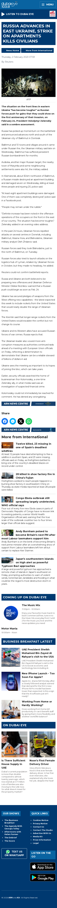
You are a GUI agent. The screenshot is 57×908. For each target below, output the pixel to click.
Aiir (18, 897)
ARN (10, 897)
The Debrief (10, 837)
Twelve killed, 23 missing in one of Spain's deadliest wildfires (26, 448)
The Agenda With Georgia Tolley (13, 827)
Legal (36, 843)
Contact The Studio (43, 830)
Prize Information (42, 840)
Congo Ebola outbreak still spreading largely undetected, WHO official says (28, 502)
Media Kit (37, 836)
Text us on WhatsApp (14, 853)
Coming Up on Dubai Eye (25, 597)
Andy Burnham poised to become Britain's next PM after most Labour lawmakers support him (28, 535)
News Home (12, 50)
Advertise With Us (42, 833)
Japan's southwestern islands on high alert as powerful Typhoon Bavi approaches (27, 562)
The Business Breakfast (11, 821)
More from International (39, 50)
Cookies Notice (40, 820)
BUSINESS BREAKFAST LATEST (27, 641)
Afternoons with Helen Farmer (12, 833)
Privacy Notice (40, 823)
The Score (9, 841)
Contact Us (38, 827)
